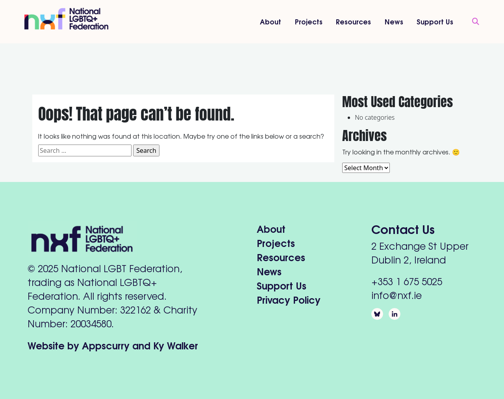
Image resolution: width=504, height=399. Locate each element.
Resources (353, 21)
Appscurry (106, 345)
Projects (308, 21)
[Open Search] (472, 22)
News (394, 21)
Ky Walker (175, 345)
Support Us (435, 21)
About (270, 21)
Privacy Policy (289, 299)
